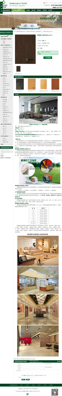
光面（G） (5, 103)
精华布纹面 (5, 101)
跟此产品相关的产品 (19, 76)
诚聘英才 (39, 385)
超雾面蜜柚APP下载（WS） (8, 60)
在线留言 (55, 2)
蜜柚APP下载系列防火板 (31, 31)
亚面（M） (5, 130)
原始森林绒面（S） (39, 31)
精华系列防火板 (4, 97)
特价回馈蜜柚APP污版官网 (6, 38)
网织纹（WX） (5, 93)
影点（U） (5, 87)
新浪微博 (46, 2)
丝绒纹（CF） (5, 114)
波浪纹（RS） (5, 120)
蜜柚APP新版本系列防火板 (6, 124)
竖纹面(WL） (5, 73)
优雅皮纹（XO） (6, 106)
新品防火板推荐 (5, 36)
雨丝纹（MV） (5, 62)
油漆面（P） (5, 140)
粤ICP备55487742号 (36, 391)
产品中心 (21, 385)
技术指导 (50, 10)
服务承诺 (33, 10)
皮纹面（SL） (5, 108)
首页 (15, 31)
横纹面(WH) (5, 66)
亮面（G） (5, 81)
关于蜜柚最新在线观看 (13, 385)
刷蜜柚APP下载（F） (6, 89)
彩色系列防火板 (4, 75)
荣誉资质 (45, 10)
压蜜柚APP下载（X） (6, 83)
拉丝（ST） (5, 128)
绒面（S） (5, 78)
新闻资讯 (39, 10)
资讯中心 (51, 2)
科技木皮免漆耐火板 (4, 136)
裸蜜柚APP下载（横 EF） (7, 71)
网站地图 (59, 2)
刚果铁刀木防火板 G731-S (48, 31)
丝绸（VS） (5, 118)
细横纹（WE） (5, 69)
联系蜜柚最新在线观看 (17, 13)
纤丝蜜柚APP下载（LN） (7, 64)
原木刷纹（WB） (6, 49)
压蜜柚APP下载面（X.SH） (7, 58)
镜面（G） (5, 126)
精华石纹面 (5, 99)
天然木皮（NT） (6, 54)
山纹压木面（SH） (6, 85)
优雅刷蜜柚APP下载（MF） (8, 47)
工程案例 (28, 10)
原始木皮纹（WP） (6, 116)
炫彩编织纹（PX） (6, 110)
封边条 (2, 144)
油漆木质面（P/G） (6, 56)
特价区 (4, 41)
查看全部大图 (19, 73)
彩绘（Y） (5, 133)
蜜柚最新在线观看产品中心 (18, 10)
